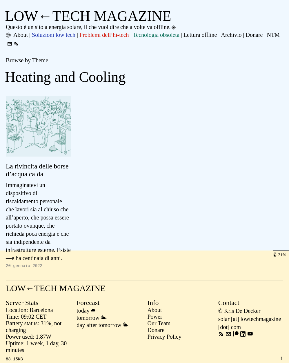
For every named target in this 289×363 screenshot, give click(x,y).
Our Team (159, 324)
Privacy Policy (164, 337)
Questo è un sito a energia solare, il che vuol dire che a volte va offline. (91, 27)
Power (155, 317)
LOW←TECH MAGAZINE (88, 16)
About (155, 311)
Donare (156, 331)
